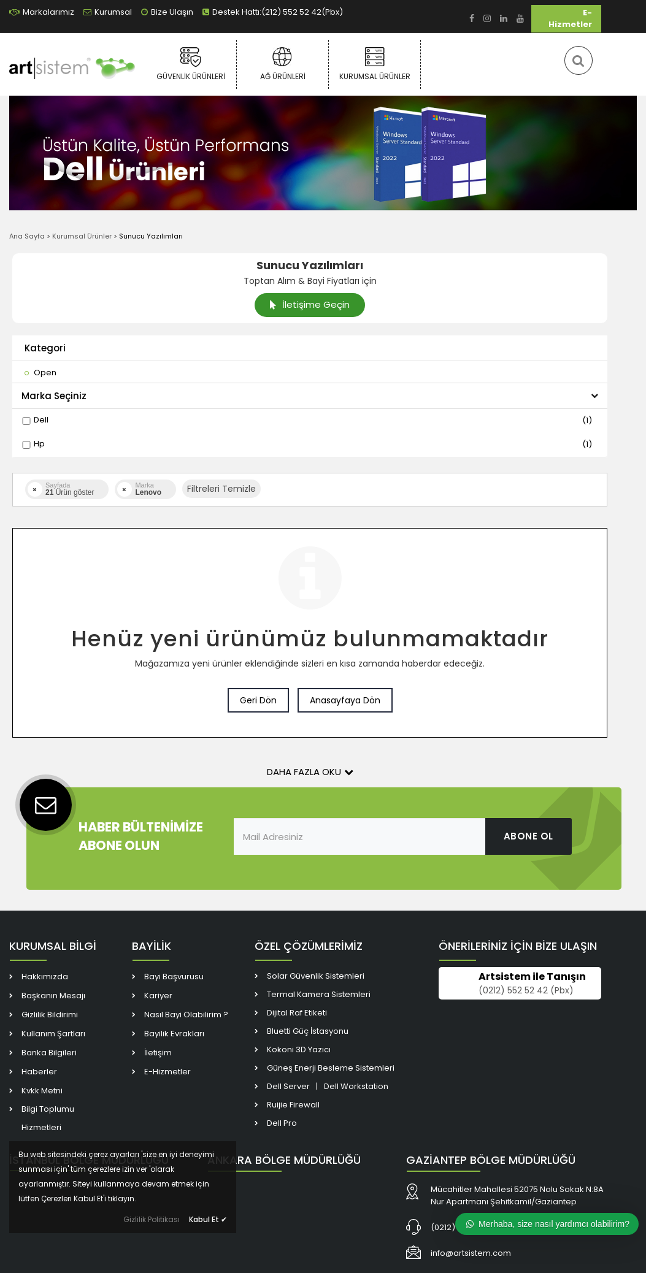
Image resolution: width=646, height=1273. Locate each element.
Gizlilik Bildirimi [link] (49, 1014)
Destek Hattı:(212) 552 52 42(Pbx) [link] (272, 12)
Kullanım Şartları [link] (53, 1033)
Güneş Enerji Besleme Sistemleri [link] (330, 1068)
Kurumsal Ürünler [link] (374, 64)
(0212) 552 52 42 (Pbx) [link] (526, 990)
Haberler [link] (39, 1071)
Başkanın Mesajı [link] (53, 995)
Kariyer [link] (158, 995)
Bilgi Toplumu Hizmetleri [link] (47, 1118)
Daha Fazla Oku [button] (310, 771)
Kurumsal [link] (107, 12)
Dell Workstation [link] (356, 1086)
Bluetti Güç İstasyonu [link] (307, 1031)
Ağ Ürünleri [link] (282, 64)
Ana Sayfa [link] (27, 236)
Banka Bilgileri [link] (49, 1052)
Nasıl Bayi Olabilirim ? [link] (186, 1014)
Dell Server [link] (288, 1086)
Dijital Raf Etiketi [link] (297, 1013)
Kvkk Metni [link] (42, 1090)
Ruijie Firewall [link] (293, 1105)
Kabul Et (208, 1219)
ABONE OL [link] (528, 836)
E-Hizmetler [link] (570, 18)
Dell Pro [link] (282, 1123)
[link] (471, 19)
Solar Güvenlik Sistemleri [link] (315, 976)
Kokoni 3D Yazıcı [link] (299, 1049)
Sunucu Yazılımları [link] (151, 236)
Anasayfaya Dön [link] (345, 700)
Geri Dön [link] (258, 700)
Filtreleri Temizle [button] (221, 489)
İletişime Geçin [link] (309, 304)
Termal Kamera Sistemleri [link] (319, 994)
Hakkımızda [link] (44, 976)
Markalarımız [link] (41, 12)
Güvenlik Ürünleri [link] (190, 64)
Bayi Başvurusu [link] (174, 976)
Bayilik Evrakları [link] (174, 1033)
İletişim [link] (158, 1052)
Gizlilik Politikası (151, 1219)
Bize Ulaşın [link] (167, 12)
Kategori (45, 348)
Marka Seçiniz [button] (309, 395)
